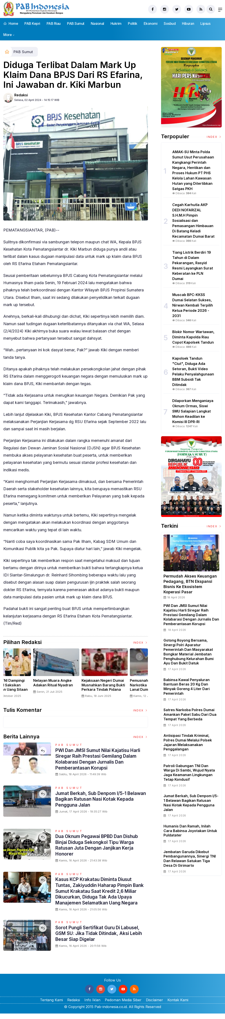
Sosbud (170, 23)
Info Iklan (92, 1005)
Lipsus (205, 23)
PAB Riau (54, 23)
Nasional (97, 23)
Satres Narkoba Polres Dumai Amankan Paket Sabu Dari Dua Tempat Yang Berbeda (189, 714)
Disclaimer (154, 1005)
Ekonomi (151, 23)
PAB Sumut (75, 23)
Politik (132, 23)
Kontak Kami (177, 1005)
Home (10, 23)
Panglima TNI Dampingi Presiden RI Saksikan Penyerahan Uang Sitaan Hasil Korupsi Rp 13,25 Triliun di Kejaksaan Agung (76, 689)
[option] (27, 674)
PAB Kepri (32, 23)
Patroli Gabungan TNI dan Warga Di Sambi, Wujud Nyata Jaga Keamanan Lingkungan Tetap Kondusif (189, 773)
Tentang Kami (51, 1005)
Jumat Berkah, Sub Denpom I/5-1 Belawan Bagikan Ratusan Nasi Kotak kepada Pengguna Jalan (97, 799)
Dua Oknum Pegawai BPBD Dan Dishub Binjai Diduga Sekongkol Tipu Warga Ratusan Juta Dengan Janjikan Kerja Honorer (100, 844)
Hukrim (116, 23)
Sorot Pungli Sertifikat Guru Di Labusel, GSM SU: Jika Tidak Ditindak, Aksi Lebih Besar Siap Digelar (101, 938)
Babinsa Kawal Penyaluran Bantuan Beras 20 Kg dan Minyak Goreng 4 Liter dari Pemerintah (186, 687)
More (7, 34)
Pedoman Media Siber (123, 1005)
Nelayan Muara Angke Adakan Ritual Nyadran (121, 682)
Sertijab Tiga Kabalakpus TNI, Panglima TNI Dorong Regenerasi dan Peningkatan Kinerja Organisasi (26, 689)
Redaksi (21, 95)
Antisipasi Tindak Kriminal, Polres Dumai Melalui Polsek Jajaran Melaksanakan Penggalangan (187, 742)
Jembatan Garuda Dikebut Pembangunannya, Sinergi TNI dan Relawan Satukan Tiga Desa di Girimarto (189, 859)
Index (140, 642)
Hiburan (188, 23)
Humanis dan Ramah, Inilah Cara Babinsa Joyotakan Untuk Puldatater (190, 831)
